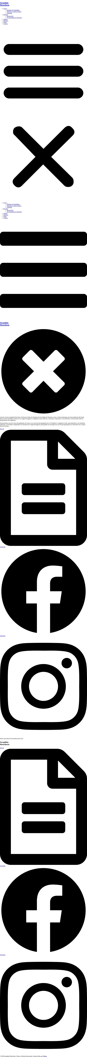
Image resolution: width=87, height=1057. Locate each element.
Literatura (9, 13)
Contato (5, 23)
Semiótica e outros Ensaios (14, 11)
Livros (5, 8)
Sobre (4, 22)
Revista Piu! (10, 16)
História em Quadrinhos (13, 10)
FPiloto (45, 1056)
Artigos (5, 19)
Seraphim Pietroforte (4, 4)
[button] (43, 113)
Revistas (5, 14)
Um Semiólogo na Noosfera (14, 17)
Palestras (5, 20)
